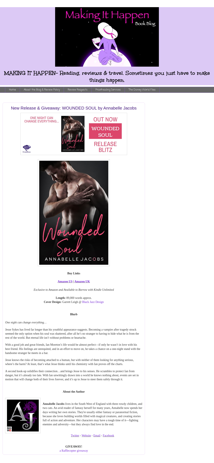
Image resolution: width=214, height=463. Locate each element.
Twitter (75, 435)
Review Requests (78, 90)
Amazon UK (82, 281)
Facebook (108, 435)
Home (12, 90)
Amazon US (65, 281)
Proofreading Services (108, 90)
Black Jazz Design (93, 302)
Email (96, 435)
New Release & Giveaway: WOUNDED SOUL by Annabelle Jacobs (74, 108)
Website (86, 435)
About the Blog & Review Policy (42, 90)
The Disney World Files (142, 90)
